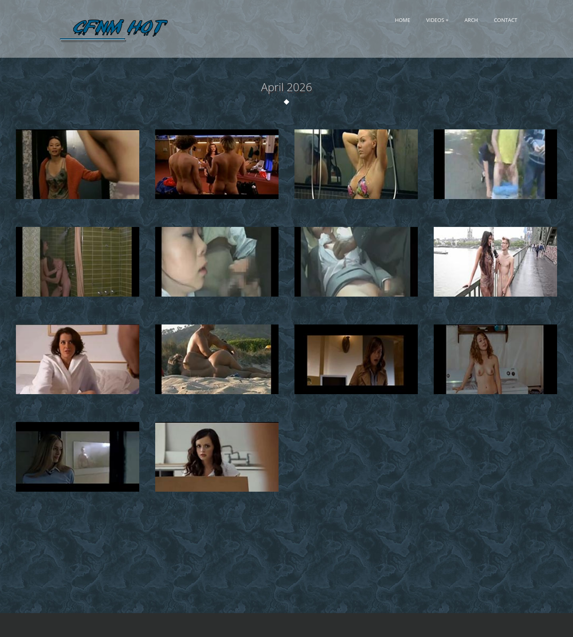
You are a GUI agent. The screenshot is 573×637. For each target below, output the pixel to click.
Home (402, 19)
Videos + (437, 19)
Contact (505, 19)
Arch (471, 19)
